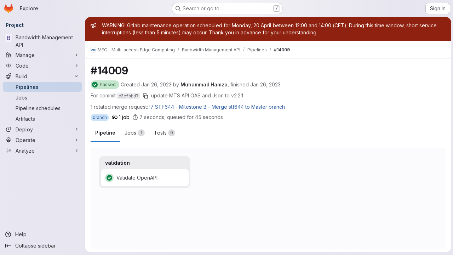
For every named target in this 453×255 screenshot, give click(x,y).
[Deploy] (42, 129)
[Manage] (42, 55)
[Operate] (42, 140)
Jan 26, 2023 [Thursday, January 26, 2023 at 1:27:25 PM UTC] (265, 84)
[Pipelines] (42, 87)
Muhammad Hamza (204, 84)
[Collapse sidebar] (42, 246)
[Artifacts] (42, 119)
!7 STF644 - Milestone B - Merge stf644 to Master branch (217, 107)
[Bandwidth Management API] (42, 41)
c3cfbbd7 (128, 96)
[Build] (42, 76)
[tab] (134, 133)
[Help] (42, 234)
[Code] (42, 65)
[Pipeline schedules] (42, 108)
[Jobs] (42, 97)
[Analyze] (42, 150)
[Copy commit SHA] (145, 96)
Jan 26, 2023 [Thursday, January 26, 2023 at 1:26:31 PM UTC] (156, 84)
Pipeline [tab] (105, 133)
